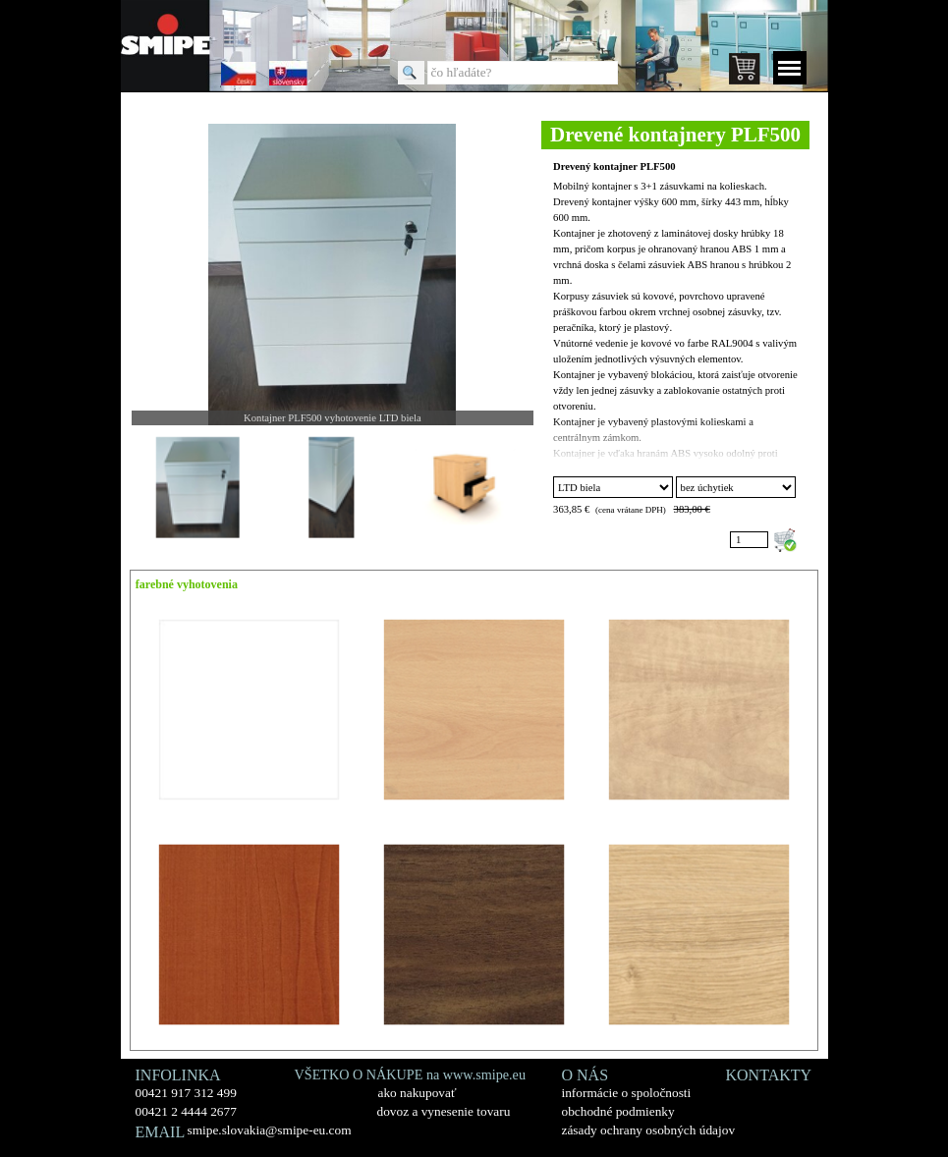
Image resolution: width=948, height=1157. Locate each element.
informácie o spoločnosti (627, 1092)
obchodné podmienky (618, 1111)
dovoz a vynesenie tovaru (444, 1111)
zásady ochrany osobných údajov (649, 1130)
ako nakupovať (417, 1092)
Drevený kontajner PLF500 (614, 166)
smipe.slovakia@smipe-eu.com (270, 1130)
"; (736, 487)
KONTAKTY (769, 1075)
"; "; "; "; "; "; (613, 487)
